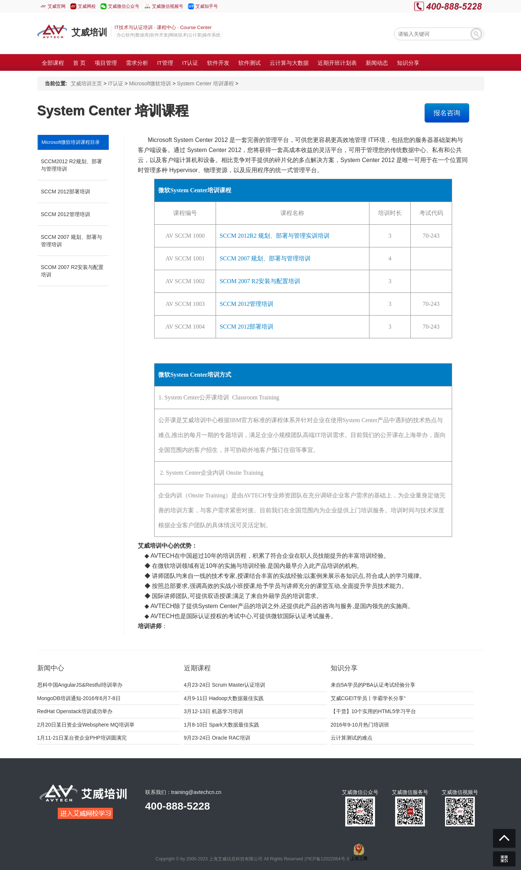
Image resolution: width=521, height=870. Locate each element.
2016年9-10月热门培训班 (360, 725)
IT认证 (115, 83)
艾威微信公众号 (123, 6)
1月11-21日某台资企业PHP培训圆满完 (82, 738)
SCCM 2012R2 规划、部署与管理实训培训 (275, 235)
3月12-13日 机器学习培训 (213, 711)
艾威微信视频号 (167, 6)
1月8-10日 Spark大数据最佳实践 (221, 725)
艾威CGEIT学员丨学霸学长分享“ (368, 698)
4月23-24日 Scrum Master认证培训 (225, 685)
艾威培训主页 (86, 83)
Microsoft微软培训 (150, 83)
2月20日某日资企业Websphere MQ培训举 (85, 725)
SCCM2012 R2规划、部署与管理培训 (71, 165)
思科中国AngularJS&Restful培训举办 (80, 685)
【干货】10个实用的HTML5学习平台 (373, 711)
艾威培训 (89, 32)
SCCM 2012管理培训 (65, 214)
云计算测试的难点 (351, 738)
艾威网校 (87, 6)
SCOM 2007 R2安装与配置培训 (72, 271)
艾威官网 (57, 6)
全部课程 (53, 63)
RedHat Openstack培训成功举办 (74, 711)
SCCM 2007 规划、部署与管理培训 (71, 240)
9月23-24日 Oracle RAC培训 (217, 738)
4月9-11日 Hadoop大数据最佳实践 (224, 698)
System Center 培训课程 (205, 83)
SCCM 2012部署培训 (65, 191)
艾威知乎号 (207, 6)
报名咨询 (446, 113)
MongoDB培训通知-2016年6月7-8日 (79, 698)
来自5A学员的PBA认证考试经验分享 (373, 685)
